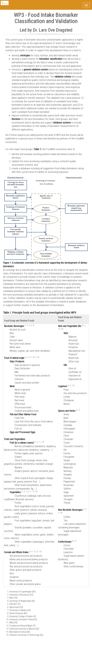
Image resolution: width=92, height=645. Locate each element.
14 (36, 491)
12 (42, 442)
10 (38, 357)
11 (40, 442)
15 (40, 551)
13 (33, 491)
